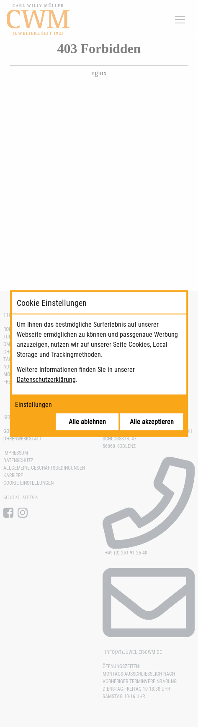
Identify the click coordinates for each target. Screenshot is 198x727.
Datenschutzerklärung (46, 380)
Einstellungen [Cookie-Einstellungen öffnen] (33, 405)
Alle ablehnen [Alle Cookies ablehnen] (87, 422)
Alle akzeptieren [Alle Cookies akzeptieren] (152, 422)
